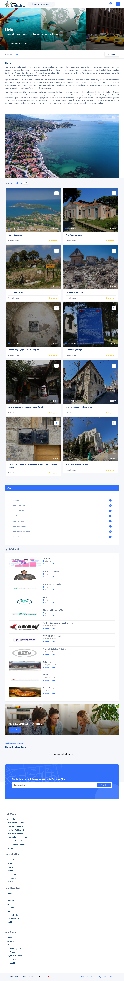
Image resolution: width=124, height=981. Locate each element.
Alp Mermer (48, 675)
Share (111, 54)
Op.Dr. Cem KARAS (51, 571)
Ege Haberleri (13, 915)
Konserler (11, 860)
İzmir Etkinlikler (18, 521)
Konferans (11, 878)
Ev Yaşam (11, 952)
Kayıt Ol (14, 730)
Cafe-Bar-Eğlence (14, 948)
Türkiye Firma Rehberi (88, 977)
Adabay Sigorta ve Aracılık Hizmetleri (58, 623)
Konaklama (11, 959)
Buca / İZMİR (48, 652)
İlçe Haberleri (13, 918)
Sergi (9, 863)
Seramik (10, 941)
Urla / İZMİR (13, 229)
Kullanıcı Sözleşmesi (111, 977)
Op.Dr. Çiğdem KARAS (52, 584)
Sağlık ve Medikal (14, 955)
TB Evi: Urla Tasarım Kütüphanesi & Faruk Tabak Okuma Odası (32, 466)
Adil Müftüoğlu (49, 688)
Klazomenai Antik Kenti (76, 292)
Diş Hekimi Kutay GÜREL (53, 610)
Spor (9, 904)
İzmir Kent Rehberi (19, 511)
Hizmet (10, 945)
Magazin (10, 900)
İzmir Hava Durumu (19, 526)
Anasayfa (8, 54)
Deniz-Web (47, 558)
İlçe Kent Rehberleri (15, 830)
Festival (10, 870)
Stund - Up (11, 874)
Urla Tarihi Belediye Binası (77, 464)
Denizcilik (11, 963)
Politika (10, 926)
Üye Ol (103, 785)
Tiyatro (10, 867)
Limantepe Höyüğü (16, 292)
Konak (46, 691)
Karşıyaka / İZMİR (49, 574)
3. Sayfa (10, 908)
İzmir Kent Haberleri (19, 505)
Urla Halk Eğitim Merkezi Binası (79, 407)
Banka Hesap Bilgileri (16, 844)
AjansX (41, 977)
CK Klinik (46, 597)
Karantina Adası (15, 235)
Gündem (10, 893)
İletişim (10, 848)
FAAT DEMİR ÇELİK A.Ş (52, 636)
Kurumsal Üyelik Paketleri (17, 841)
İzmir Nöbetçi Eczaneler (21, 531)
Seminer (10, 881)
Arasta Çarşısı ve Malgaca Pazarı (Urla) (25, 407)
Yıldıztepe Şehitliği (74, 349)
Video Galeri (17, 537)
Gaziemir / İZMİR (49, 626)
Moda (9, 937)
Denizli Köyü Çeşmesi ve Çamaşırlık (23, 349)
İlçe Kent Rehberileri (20, 516)
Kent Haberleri (13, 897)
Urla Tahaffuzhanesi (74, 235)
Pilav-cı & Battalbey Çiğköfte (54, 649)
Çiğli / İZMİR (48, 561)
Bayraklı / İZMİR (49, 678)
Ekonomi (10, 911)
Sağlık (9, 922)
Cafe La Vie (48, 662)
